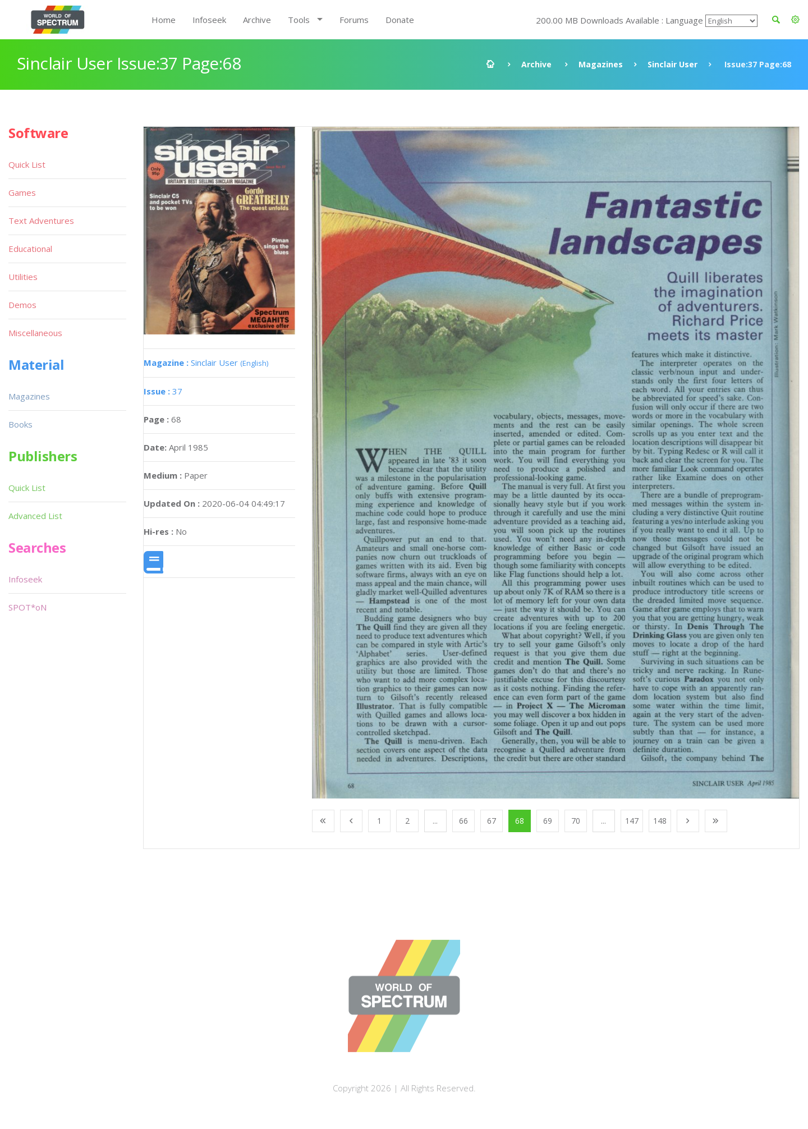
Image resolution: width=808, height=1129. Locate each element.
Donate (399, 19)
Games (22, 192)
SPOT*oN (27, 607)
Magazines (601, 64)
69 (547, 820)
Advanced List (35, 515)
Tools (299, 19)
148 (660, 820)
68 (519, 820)
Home (164, 19)
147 (632, 820)
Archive (257, 19)
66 (463, 820)
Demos (22, 304)
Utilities (23, 276)
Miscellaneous (35, 332)
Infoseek (209, 19)
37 (163, 391)
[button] (795, 19)
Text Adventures (41, 220)
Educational (30, 248)
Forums (354, 19)
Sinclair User (672, 64)
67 (491, 820)
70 (575, 820)
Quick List (26, 164)
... (435, 820)
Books (20, 424)
